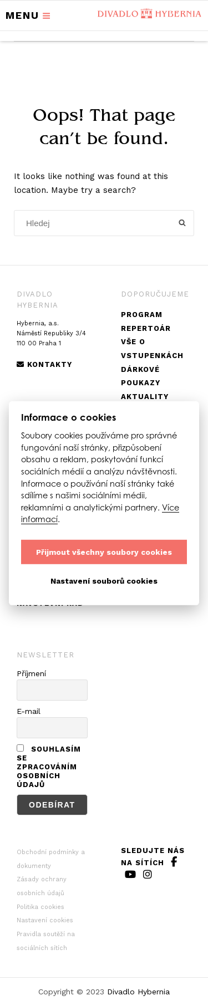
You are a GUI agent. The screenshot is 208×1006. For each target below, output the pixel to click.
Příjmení (31, 673)
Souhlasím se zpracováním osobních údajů (49, 767)
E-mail (28, 711)
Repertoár (146, 328)
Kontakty (44, 364)
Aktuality (145, 396)
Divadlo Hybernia (138, 991)
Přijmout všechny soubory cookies (104, 551)
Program (142, 314)
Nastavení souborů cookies (104, 580)
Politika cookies (40, 907)
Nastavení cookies (45, 920)
